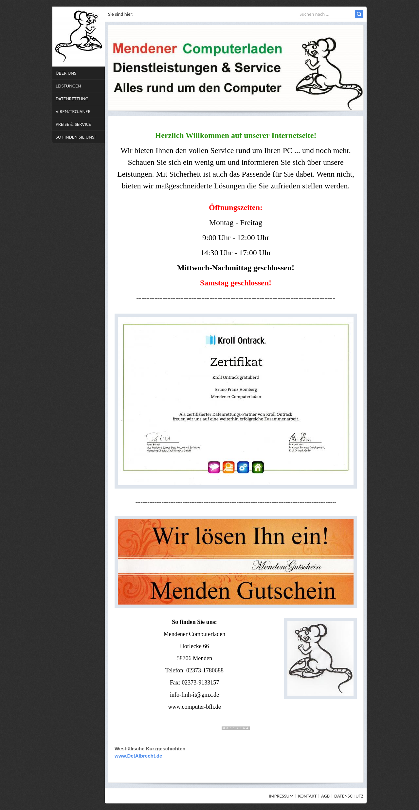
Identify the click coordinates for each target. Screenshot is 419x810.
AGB (325, 796)
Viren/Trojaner (73, 111)
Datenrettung (72, 99)
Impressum (281, 796)
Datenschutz (348, 796)
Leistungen (68, 86)
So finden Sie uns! (76, 137)
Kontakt (307, 796)
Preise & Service (73, 124)
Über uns (66, 73)
